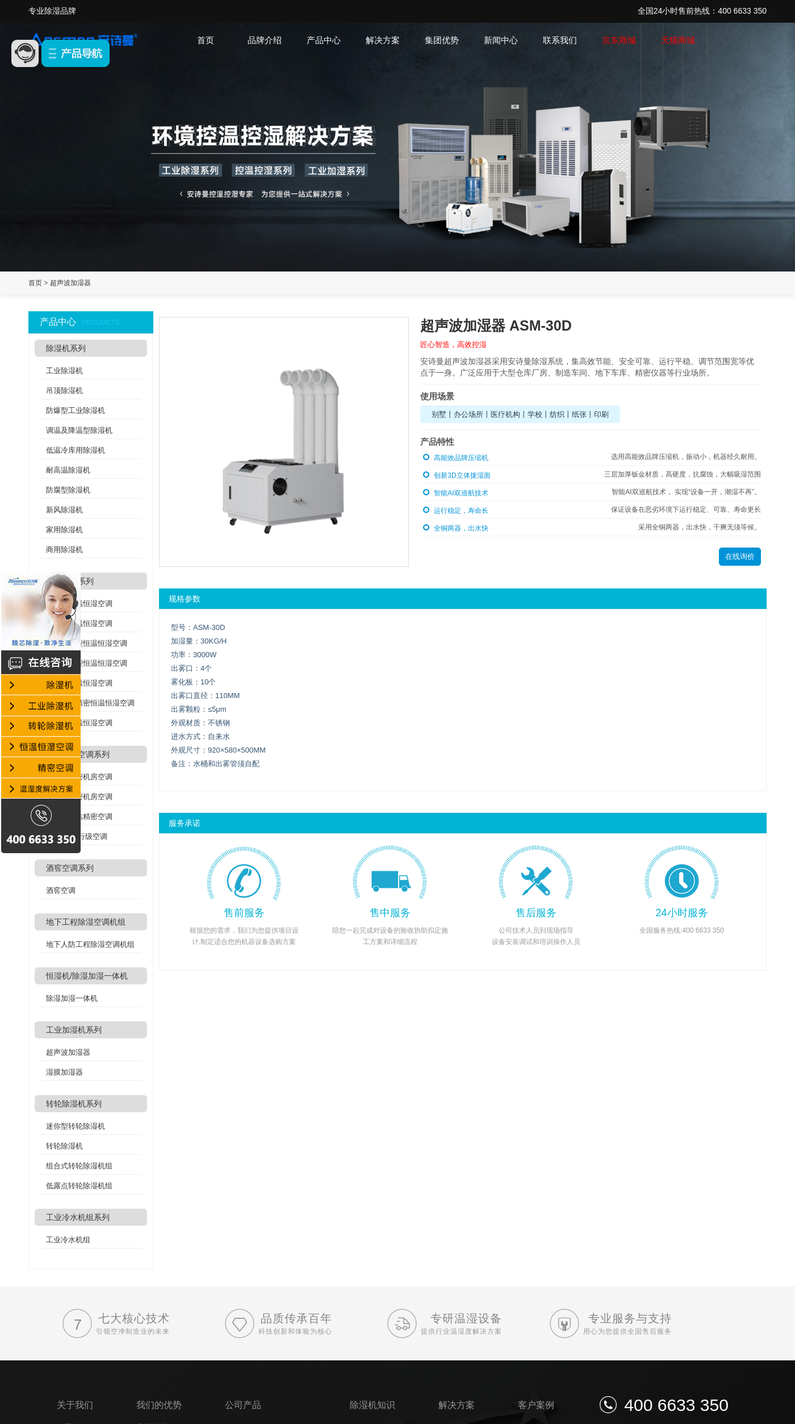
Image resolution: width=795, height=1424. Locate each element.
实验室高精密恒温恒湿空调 (90, 703)
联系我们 (560, 40)
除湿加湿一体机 (72, 998)
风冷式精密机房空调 (79, 776)
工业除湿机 (64, 370)
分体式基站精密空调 (79, 816)
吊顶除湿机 (64, 390)
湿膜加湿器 (64, 1072)
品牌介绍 (265, 40)
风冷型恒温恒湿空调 (79, 603)
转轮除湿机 (64, 1146)
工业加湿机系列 (74, 1029)
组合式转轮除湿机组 (79, 1166)
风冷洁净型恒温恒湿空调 (86, 643)
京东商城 (619, 40)
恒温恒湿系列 (70, 581)
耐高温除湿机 (68, 470)
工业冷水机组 (68, 1239)
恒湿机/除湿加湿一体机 (87, 975)
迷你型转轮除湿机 (75, 1126)
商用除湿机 (64, 549)
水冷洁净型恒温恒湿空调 (86, 663)
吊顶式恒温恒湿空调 (79, 683)
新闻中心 (501, 40)
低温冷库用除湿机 (75, 450)
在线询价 (740, 556)
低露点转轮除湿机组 (79, 1185)
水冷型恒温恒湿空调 (79, 623)
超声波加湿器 (70, 283)
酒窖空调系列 (70, 867)
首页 (205, 40)
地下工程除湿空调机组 (85, 921)
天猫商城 (678, 40)
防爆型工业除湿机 (75, 410)
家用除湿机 (64, 529)
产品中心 (324, 40)
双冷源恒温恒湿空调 (79, 723)
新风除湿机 (64, 510)
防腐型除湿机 (68, 490)
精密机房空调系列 (78, 754)
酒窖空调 (61, 890)
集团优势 (442, 40)
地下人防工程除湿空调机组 (90, 944)
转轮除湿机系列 (74, 1103)
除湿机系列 (66, 348)
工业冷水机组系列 (78, 1217)
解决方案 (383, 40)
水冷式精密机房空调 (79, 796)
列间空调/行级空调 (76, 836)
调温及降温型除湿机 (79, 430)
